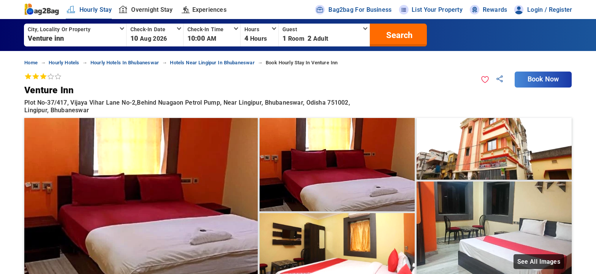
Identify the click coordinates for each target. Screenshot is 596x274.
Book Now (543, 79)
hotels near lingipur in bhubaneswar (212, 62)
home (31, 62)
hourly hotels (64, 62)
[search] (398, 35)
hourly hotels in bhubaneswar (124, 62)
